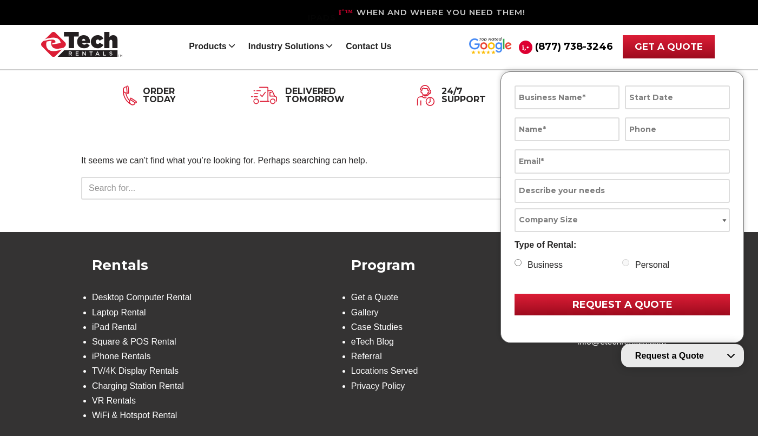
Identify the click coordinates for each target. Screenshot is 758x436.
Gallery (365, 312)
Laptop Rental (119, 312)
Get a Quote (374, 297)
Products (207, 46)
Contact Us (368, 46)
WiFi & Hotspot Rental (134, 415)
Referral (366, 356)
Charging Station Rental (138, 386)
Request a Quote (669, 355)
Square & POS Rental (134, 341)
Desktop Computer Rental (142, 297)
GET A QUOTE (669, 46)
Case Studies (377, 327)
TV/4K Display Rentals (135, 370)
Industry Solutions (286, 46)
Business (545, 264)
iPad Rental (114, 327)
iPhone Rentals (121, 356)
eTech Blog (372, 341)
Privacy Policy (378, 386)
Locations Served (384, 370)
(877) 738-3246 (574, 46)
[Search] (366, 188)
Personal (652, 264)
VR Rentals (114, 400)
